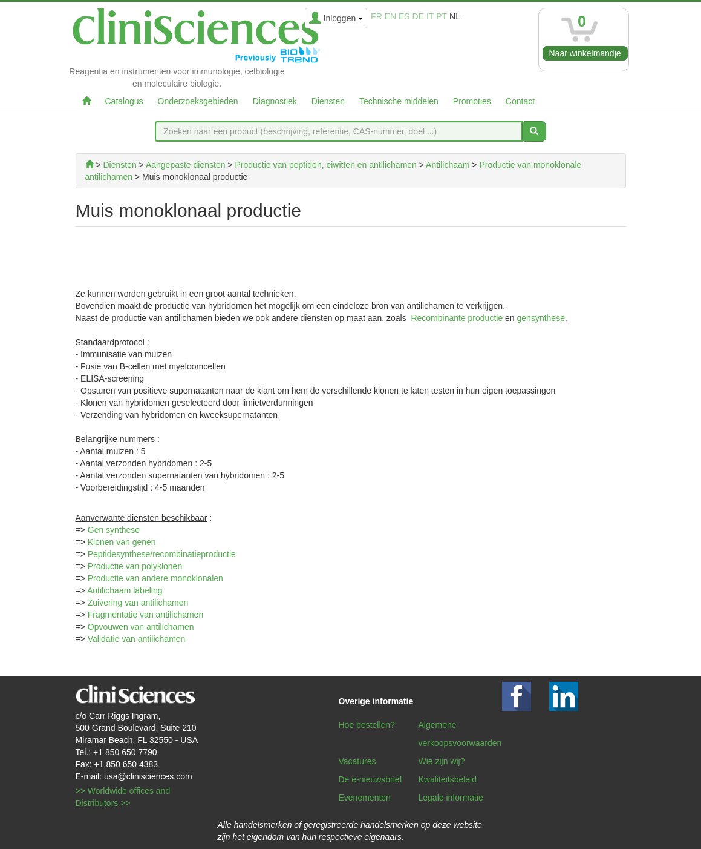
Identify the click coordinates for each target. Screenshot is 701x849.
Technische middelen (399, 101)
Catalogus (124, 101)
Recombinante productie (457, 318)
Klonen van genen (122, 542)
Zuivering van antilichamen (138, 602)
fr (376, 16)
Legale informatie (451, 797)
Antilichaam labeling (125, 590)
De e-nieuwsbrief (370, 779)
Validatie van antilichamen (137, 639)
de (418, 16)
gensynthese (541, 318)
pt (441, 16)
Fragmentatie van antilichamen (145, 614)
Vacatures (357, 761)
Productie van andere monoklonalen (155, 578)
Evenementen (365, 797)
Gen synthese (114, 530)
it (430, 16)
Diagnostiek (275, 101)
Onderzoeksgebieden (198, 101)
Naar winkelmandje (585, 53)
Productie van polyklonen (135, 566)
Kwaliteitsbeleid (448, 779)
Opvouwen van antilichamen (141, 627)
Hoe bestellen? (367, 725)
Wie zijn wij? (442, 761)
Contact (520, 101)
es (404, 16)
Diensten (328, 101)
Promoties (472, 101)
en (390, 16)
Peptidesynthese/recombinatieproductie (162, 554)
